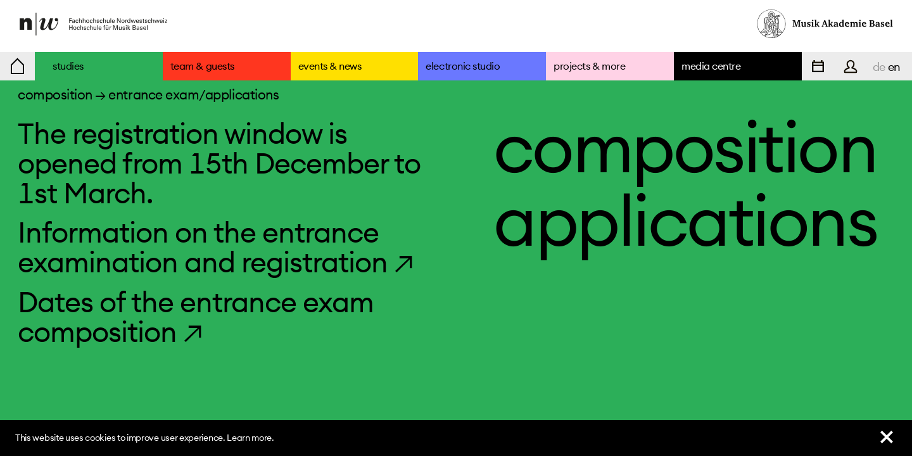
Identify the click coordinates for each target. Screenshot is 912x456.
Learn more (249, 437)
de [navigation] (879, 67)
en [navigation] (894, 67)
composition (55, 94)
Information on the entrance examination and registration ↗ (216, 247)
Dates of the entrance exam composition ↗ (196, 317)
